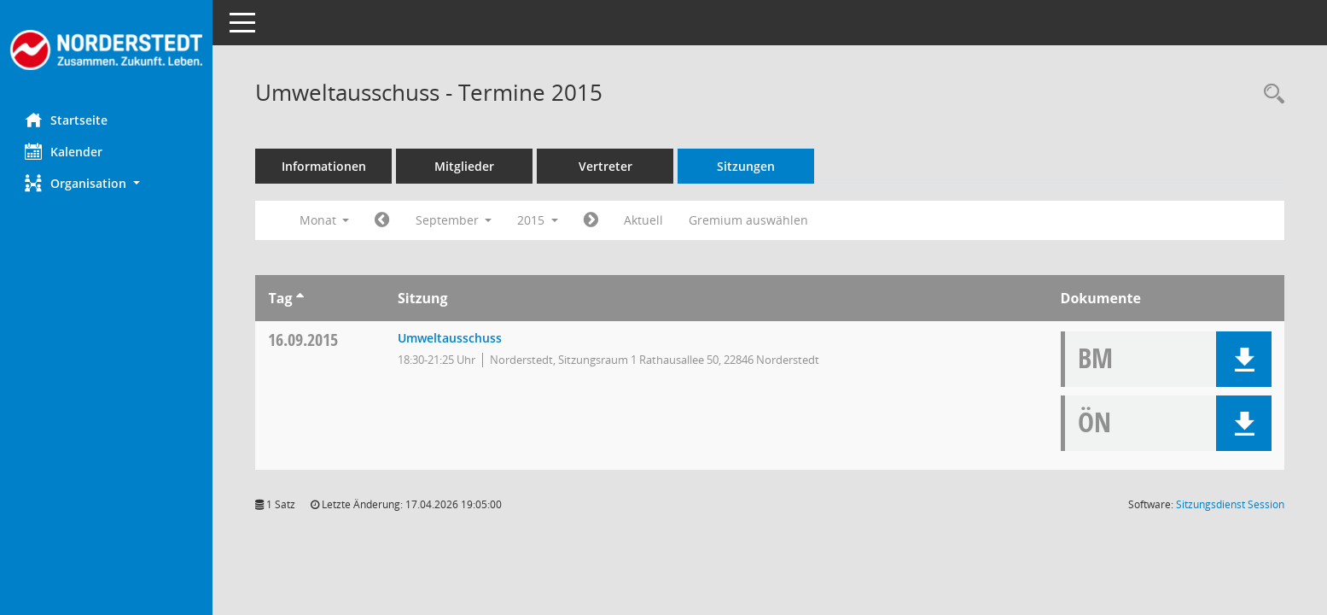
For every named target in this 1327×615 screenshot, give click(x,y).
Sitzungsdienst (1230, 504)
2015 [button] (538, 220)
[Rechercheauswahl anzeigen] (1269, 94)
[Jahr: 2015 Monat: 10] (592, 220)
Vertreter (606, 166)
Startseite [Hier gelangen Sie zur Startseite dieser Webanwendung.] (67, 119)
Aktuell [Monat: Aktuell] (644, 220)
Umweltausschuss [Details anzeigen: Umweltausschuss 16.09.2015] (450, 338)
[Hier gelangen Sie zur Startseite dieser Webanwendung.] (106, 50)
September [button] (454, 220)
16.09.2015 (304, 339)
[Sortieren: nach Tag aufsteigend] (300, 298)
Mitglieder (465, 166)
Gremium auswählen (749, 220)
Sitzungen (747, 166)
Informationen (324, 166)
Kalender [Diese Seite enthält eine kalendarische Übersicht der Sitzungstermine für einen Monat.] (64, 151)
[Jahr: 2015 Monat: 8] (383, 220)
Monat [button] (325, 220)
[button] (106, 183)
